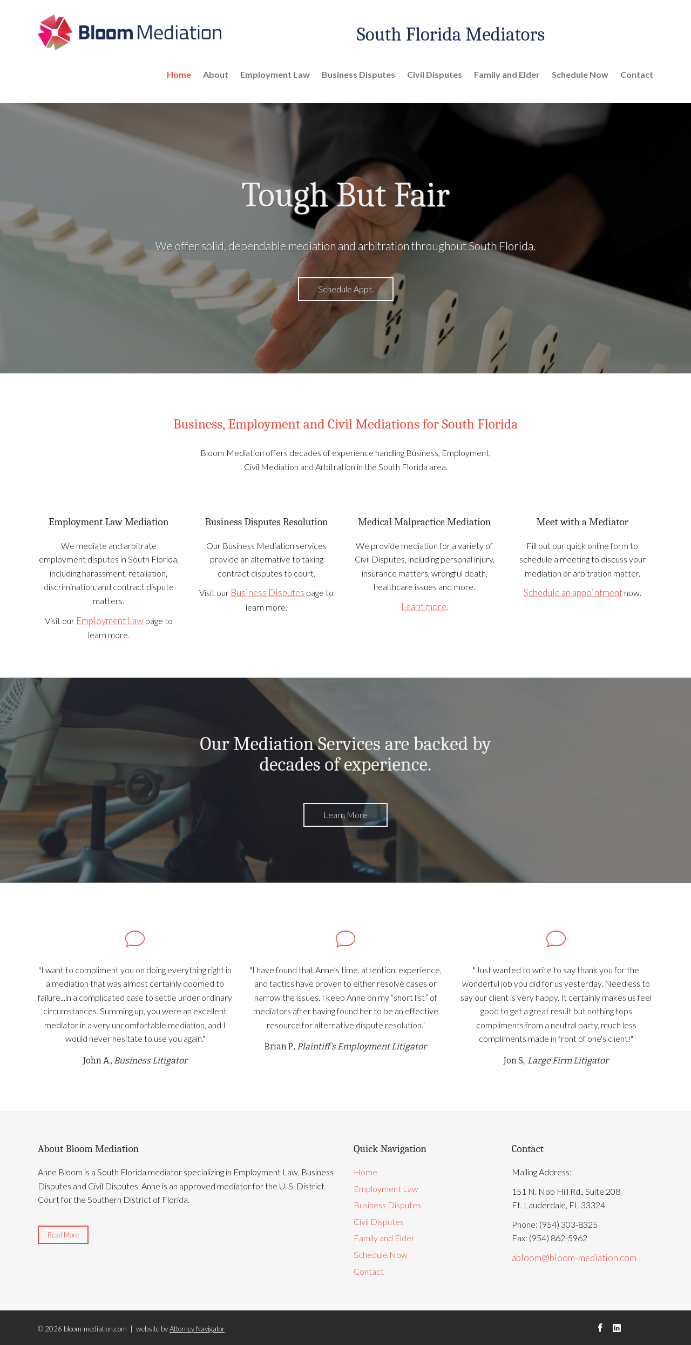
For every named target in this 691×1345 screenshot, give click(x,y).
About (215, 74)
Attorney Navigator (197, 1327)
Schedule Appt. (346, 289)
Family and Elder (507, 74)
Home (179, 74)
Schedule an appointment (573, 592)
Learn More (345, 813)
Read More (63, 1233)
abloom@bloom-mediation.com (569, 1256)
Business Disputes (358, 74)
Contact (636, 74)
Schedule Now (580, 74)
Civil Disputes (434, 74)
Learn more (423, 606)
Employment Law (275, 74)
